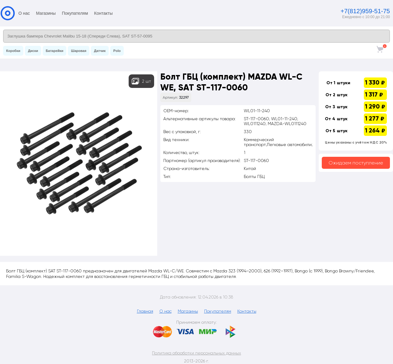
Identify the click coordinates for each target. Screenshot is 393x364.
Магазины (46, 13)
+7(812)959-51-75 (365, 11)
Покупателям (75, 13)
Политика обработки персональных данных (196, 352)
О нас (24, 13)
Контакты (103, 13)
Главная (145, 311)
